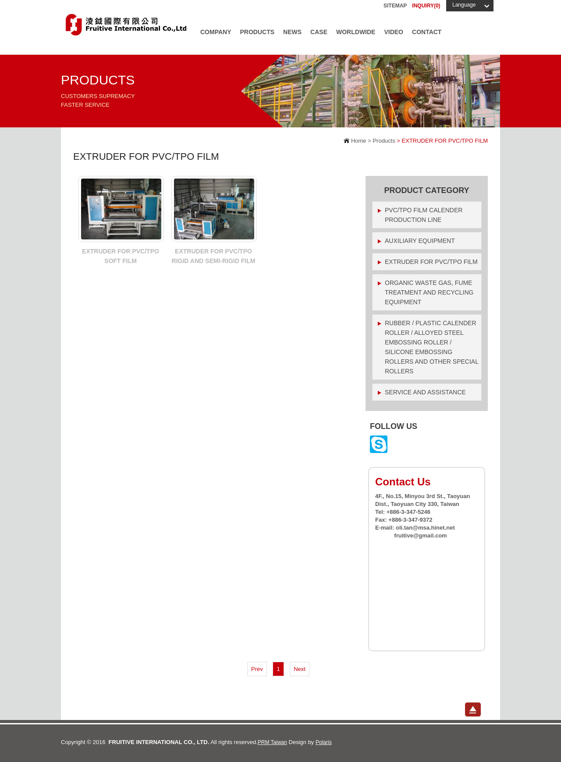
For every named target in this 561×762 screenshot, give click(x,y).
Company (215, 31)
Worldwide (355, 31)
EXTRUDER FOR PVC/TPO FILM (431, 261)
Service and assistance (425, 392)
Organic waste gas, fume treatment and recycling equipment (429, 292)
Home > (360, 140)
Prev (257, 669)
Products (257, 31)
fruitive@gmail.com (420, 535)
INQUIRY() (426, 6)
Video (393, 31)
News (292, 31)
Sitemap (395, 6)
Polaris (324, 742)
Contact (426, 31)
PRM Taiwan (272, 742)
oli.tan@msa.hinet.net (425, 527)
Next (299, 669)
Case (318, 31)
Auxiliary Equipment (420, 240)
